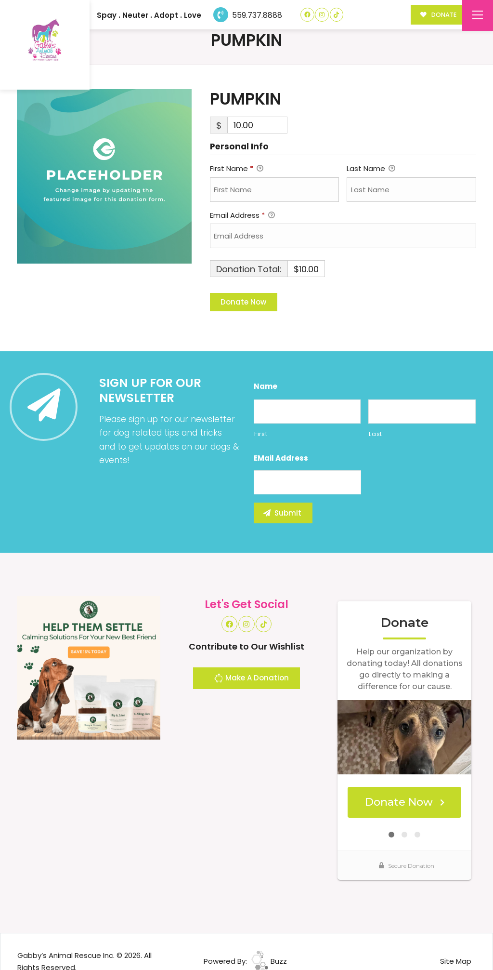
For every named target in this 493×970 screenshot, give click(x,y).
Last (375, 434)
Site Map (455, 961)
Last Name (371, 169)
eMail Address (281, 458)
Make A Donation (251, 679)
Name (265, 386)
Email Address (242, 216)
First (260, 434)
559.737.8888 (247, 15)
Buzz (269, 961)
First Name (236, 169)
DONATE (438, 15)
